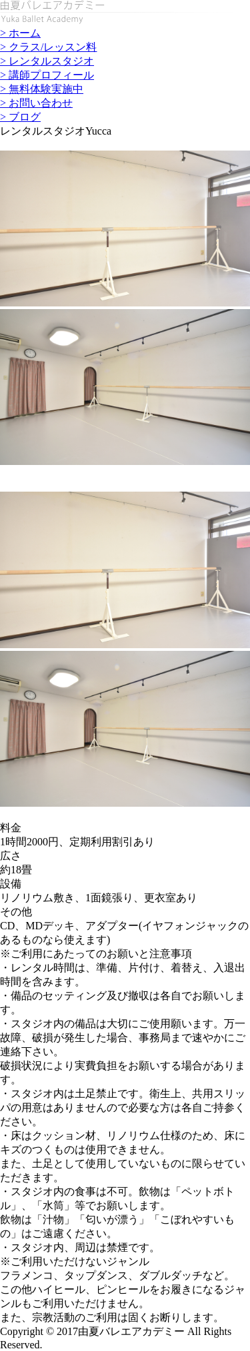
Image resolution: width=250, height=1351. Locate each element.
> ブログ (20, 117)
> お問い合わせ (36, 103)
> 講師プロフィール (47, 75)
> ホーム (20, 33)
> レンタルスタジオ (47, 61)
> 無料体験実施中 (41, 89)
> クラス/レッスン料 (48, 47)
